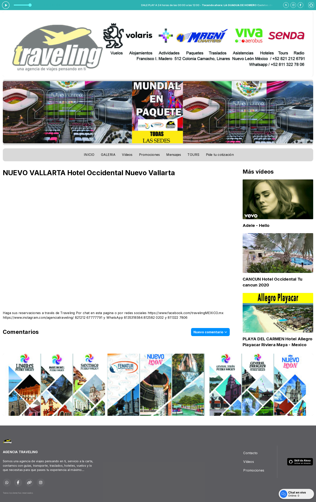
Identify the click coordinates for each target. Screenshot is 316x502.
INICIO (89, 155)
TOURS (193, 155)
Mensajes (173, 155)
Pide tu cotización (220, 155)
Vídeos (127, 155)
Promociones (149, 155)
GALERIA (108, 155)
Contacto (250, 453)
